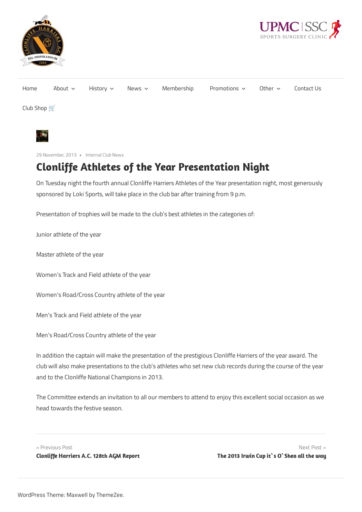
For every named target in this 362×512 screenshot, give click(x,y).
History (101, 88)
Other (270, 88)
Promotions (228, 88)
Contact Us (307, 88)
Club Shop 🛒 (39, 107)
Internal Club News (105, 154)
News (137, 88)
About (64, 88)
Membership (178, 88)
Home (29, 88)
